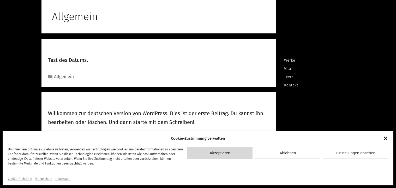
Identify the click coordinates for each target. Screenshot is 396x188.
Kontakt (291, 85)
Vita (287, 69)
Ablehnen (287, 153)
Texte (289, 77)
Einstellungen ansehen (355, 153)
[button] (385, 138)
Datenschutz (43, 179)
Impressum (62, 179)
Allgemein (64, 76)
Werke (289, 60)
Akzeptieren (219, 153)
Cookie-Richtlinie (20, 179)
